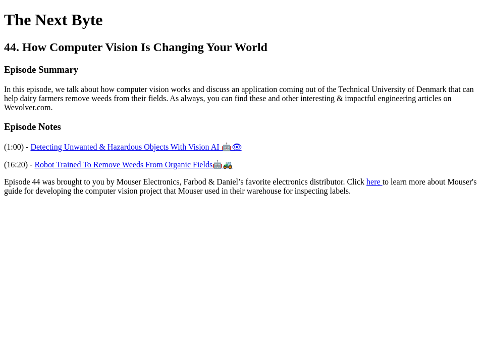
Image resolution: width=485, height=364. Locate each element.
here (374, 181)
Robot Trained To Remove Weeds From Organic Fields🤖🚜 (133, 164)
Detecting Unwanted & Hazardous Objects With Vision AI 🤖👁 (135, 147)
